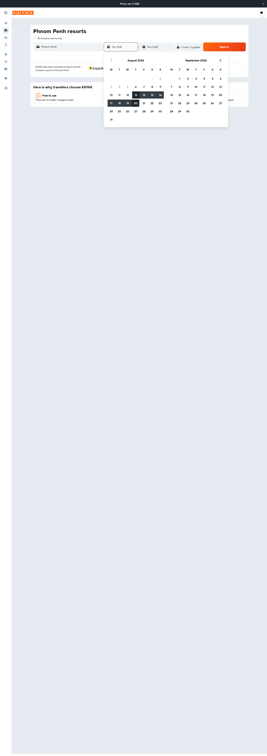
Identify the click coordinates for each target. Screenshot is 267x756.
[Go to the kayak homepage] (23, 13)
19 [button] (127, 103)
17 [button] (111, 103)
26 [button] (127, 111)
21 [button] (144, 103)
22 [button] (152, 103)
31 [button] (111, 119)
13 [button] (136, 95)
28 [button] (143, 111)
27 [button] (135, 111)
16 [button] (160, 95)
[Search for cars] (5, 37)
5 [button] (127, 86)
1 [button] (152, 78)
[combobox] (71, 46)
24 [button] (111, 111)
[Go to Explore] (5, 54)
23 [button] (160, 103)
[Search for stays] (5, 30)
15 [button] (152, 95)
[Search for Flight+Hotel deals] (5, 44)
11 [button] (119, 95)
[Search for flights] (5, 23)
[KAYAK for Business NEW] (5, 68)
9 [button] (160, 86)
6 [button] (136, 86)
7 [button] (144, 86)
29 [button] (152, 111)
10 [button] (111, 95)
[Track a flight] (5, 61)
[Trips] (5, 78)
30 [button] (160, 111)
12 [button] (127, 95)
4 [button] (119, 86)
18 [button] (119, 103)
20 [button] (135, 103)
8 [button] (152, 86)
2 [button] (160, 78)
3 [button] (111, 86)
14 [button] (144, 95)
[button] (263, 4)
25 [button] (119, 111)
